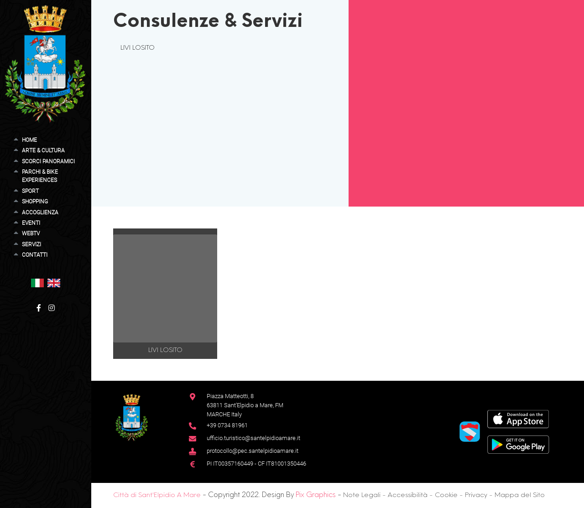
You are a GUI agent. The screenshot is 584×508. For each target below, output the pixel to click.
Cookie (446, 495)
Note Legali (362, 495)
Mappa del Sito (520, 495)
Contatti (34, 255)
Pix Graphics (316, 495)
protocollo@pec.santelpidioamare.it (252, 450)
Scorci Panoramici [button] (48, 161)
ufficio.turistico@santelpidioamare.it (253, 438)
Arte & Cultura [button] (43, 150)
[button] (37, 282)
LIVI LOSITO (137, 48)
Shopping (35, 201)
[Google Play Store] (518, 444)
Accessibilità (408, 495)
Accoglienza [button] (40, 212)
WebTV (31, 233)
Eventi (31, 223)
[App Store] (518, 418)
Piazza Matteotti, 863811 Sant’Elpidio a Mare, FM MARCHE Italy (245, 405)
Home (29, 140)
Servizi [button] (31, 244)
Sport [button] (30, 191)
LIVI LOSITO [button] (165, 350)
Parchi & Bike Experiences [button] (40, 176)
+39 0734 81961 (227, 425)
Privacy (476, 495)
